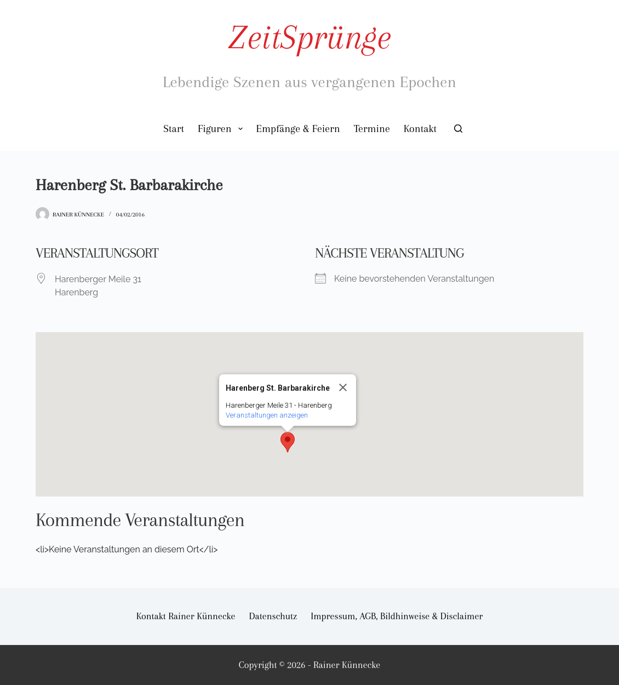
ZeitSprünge (309, 37)
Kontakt (420, 129)
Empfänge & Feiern (298, 129)
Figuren (222, 128)
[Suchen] (458, 128)
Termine (372, 129)
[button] (287, 442)
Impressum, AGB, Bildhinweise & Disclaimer (397, 615)
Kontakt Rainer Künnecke (186, 615)
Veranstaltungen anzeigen (267, 415)
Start (173, 129)
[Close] (343, 387)
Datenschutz (273, 615)
